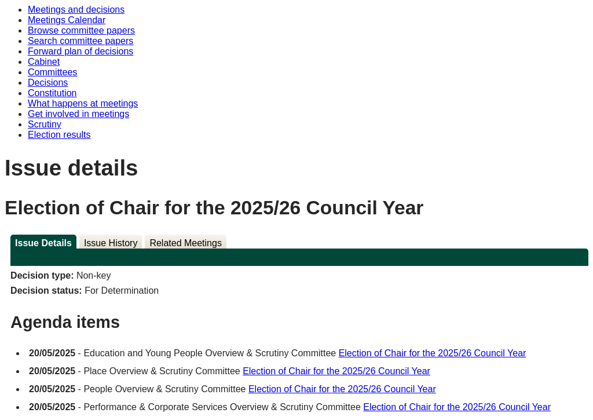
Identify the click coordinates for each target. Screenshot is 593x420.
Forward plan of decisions (80, 51)
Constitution (52, 93)
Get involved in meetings (78, 114)
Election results (59, 135)
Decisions (48, 82)
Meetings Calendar (66, 20)
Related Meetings (185, 243)
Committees (52, 72)
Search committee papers (80, 41)
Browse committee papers (81, 30)
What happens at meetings (83, 103)
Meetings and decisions (76, 9)
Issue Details (43, 243)
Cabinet (44, 62)
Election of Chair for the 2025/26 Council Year (432, 353)
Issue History (110, 243)
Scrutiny (44, 124)
